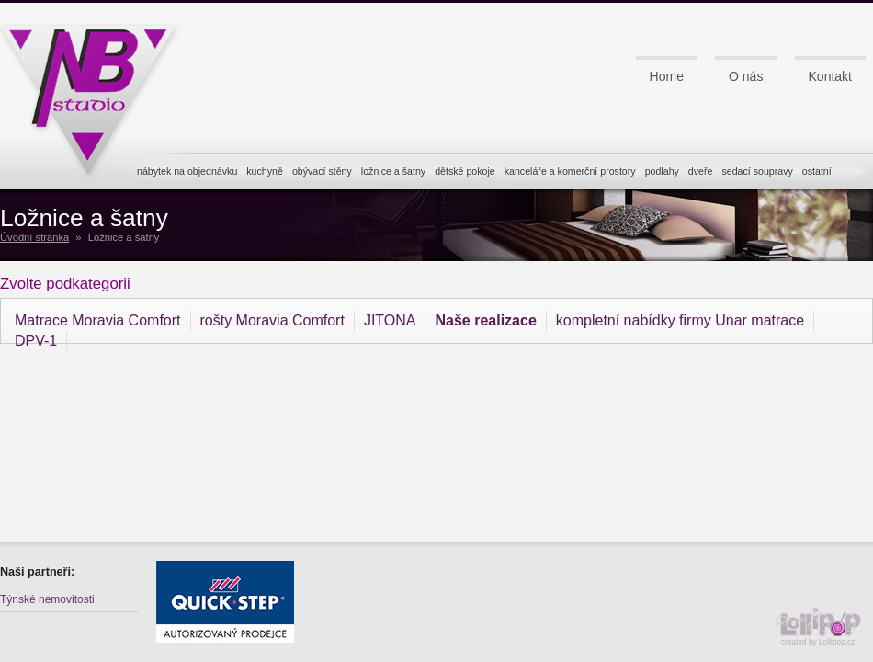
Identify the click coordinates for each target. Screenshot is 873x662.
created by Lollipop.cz (822, 626)
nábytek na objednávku (187, 171)
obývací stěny (322, 171)
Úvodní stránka (34, 237)
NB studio (96, 95)
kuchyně (264, 171)
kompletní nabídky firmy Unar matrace (680, 320)
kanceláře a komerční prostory (570, 171)
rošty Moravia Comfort (272, 320)
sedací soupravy (756, 171)
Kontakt (830, 76)
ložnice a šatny (393, 171)
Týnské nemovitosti (47, 599)
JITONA (390, 320)
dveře (700, 171)
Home (667, 76)
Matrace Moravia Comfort (98, 320)
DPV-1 (36, 340)
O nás (746, 76)
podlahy (662, 171)
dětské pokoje (465, 171)
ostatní (817, 171)
